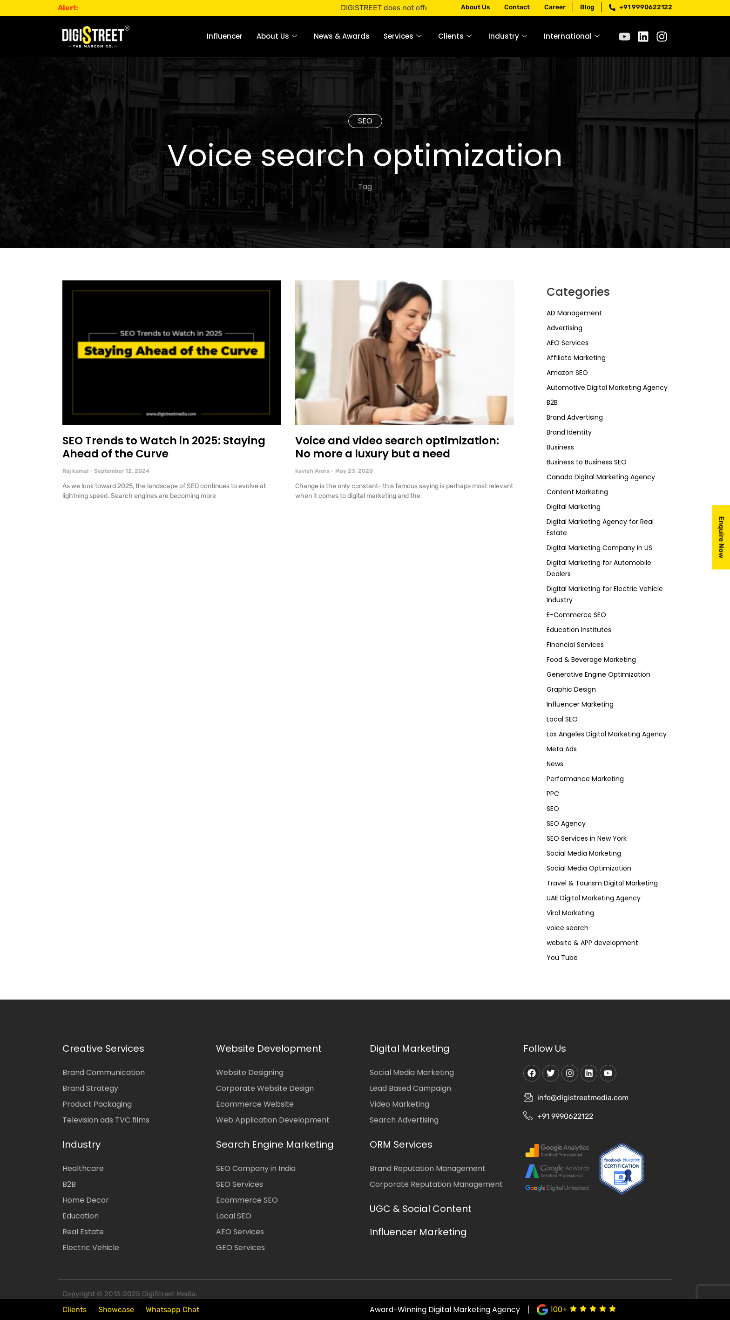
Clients (455, 36)
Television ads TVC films (105, 1120)
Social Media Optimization (589, 868)
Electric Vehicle (90, 1247)
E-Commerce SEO (576, 614)
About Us (277, 36)
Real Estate (83, 1231)
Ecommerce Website (255, 1104)
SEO (365, 121)
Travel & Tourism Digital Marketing (602, 883)
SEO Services (239, 1184)
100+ (559, 1309)
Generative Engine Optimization (598, 674)
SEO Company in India (256, 1168)
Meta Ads (562, 749)
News (555, 764)
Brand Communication (103, 1072)
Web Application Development (273, 1120)
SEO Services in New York (587, 838)
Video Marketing (399, 1104)
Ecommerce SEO (247, 1200)
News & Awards (342, 36)
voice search (567, 927)
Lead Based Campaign (410, 1088)
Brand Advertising (575, 417)
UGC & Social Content (421, 1208)
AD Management (574, 313)
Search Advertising (404, 1120)
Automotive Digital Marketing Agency (607, 387)
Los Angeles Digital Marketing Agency (607, 734)
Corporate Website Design (265, 1088)
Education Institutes (579, 629)
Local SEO (562, 719)
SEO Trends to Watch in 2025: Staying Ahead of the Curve (163, 447)
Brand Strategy (90, 1088)
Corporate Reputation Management (436, 1184)
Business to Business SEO (587, 462)
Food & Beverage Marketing (591, 659)
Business (560, 447)
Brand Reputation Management (428, 1168)
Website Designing (250, 1072)
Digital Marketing (574, 506)
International (572, 36)
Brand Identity (569, 432)
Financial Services (575, 644)
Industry (507, 36)
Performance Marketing (585, 778)
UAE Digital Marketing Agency (594, 898)
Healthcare (83, 1168)
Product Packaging (97, 1104)
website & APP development (592, 942)
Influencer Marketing (580, 704)
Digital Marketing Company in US (599, 547)
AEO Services (567, 342)
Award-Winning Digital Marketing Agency (445, 1309)
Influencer (225, 36)
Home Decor (85, 1200)
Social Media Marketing (584, 853)
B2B (552, 402)
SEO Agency (566, 823)
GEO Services (240, 1247)
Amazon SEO (567, 372)
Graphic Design (571, 689)
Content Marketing (577, 492)
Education (80, 1216)
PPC (553, 793)
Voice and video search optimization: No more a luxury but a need (397, 447)
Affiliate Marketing (576, 357)
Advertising (564, 328)
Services (402, 36)
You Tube (562, 957)
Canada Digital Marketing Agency (601, 477)
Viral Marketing (570, 913)
